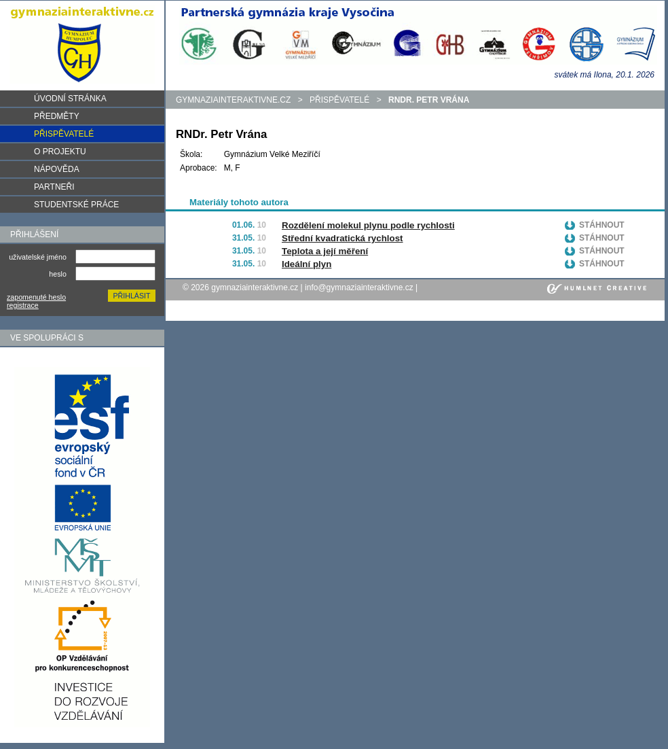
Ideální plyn (306, 264)
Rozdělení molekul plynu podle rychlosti (368, 225)
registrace (23, 305)
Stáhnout (602, 225)
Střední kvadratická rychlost (342, 238)
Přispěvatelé (339, 100)
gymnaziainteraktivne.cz (233, 100)
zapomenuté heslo (36, 297)
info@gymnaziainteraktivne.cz (359, 287)
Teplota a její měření (325, 251)
